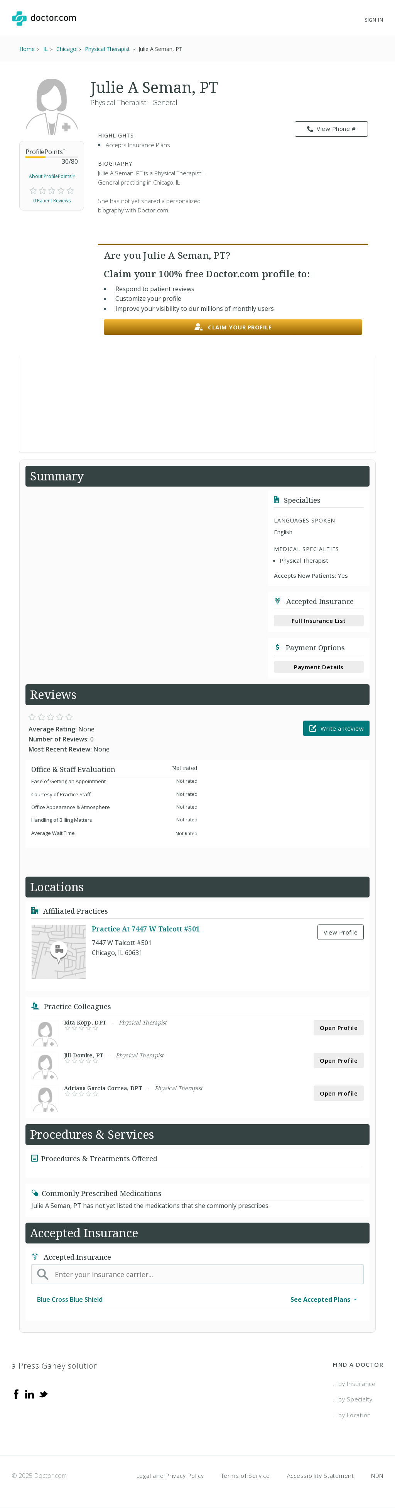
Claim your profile (233, 327)
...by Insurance (354, 1384)
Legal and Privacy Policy (170, 1475)
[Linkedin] (29, 1394)
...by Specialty (353, 1399)
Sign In (374, 20)
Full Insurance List (319, 620)
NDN (377, 1475)
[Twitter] (43, 1394)
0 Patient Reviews (52, 200)
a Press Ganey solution (55, 1365)
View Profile (341, 932)
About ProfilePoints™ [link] (52, 176)
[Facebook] (16, 1394)
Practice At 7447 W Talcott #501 (146, 928)
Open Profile (339, 1027)
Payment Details (319, 667)
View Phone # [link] (331, 129)
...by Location (352, 1415)
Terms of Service (245, 1475)
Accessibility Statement (320, 1475)
